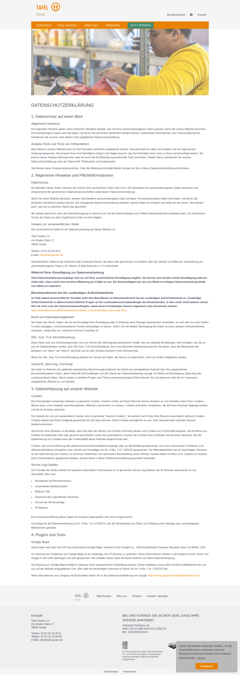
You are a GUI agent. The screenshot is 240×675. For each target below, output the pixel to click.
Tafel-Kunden (67, 25)
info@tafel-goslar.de (51, 255)
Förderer (112, 25)
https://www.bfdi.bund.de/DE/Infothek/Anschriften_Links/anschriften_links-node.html (78, 310)
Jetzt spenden (140, 25)
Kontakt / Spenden (157, 596)
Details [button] (201, 658)
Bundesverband (176, 14)
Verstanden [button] (206, 666)
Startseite (44, 25)
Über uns (91, 25)
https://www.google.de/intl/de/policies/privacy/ (174, 575)
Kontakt (202, 14)
